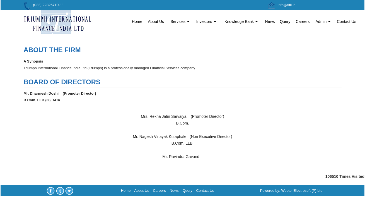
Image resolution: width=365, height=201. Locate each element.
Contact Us (346, 21)
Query (285, 21)
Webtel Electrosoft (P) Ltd (302, 190)
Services (179, 21)
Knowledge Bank (241, 21)
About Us (156, 21)
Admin (323, 21)
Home (137, 21)
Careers (303, 21)
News (270, 21)
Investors (206, 21)
